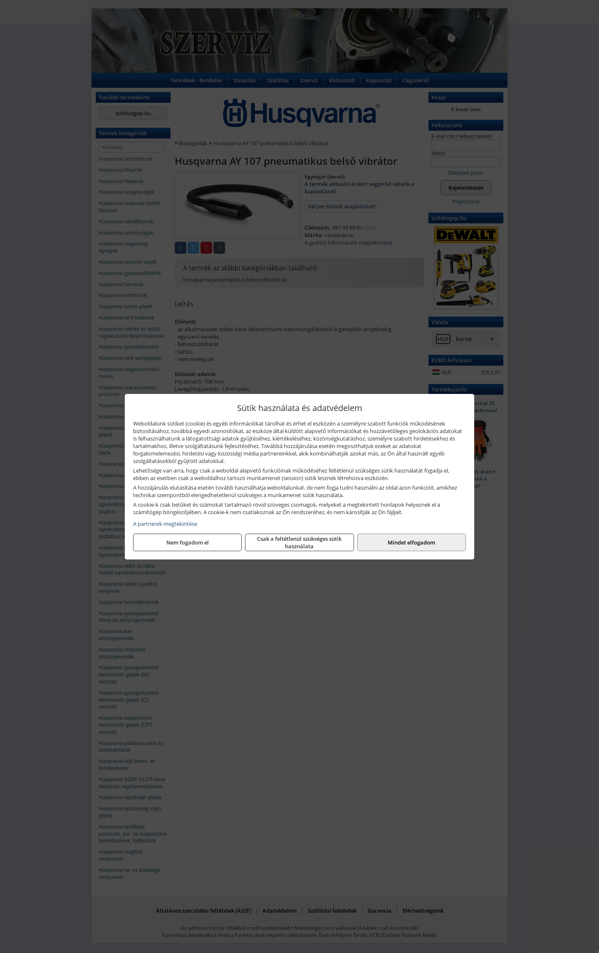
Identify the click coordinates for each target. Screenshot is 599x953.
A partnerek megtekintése (165, 523)
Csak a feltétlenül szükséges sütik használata (299, 542)
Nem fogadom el (187, 542)
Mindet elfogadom (411, 542)
